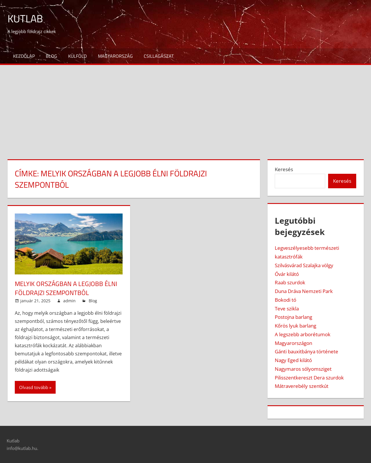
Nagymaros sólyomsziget (303, 369)
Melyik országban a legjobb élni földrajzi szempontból (66, 288)
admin (69, 300)
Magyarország (115, 56)
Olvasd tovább (33, 387)
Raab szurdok (290, 282)
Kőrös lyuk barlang (295, 325)
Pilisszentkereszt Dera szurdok (309, 377)
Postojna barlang (293, 317)
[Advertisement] (185, 108)
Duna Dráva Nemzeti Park (304, 291)
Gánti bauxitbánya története (306, 351)
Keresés (284, 169)
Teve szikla (287, 308)
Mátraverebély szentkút (301, 386)
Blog (51, 56)
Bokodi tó (285, 299)
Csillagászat (159, 56)
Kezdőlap (24, 56)
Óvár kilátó (287, 274)
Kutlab (25, 18)
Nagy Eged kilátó (293, 360)
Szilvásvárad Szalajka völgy (304, 265)
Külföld (77, 56)
